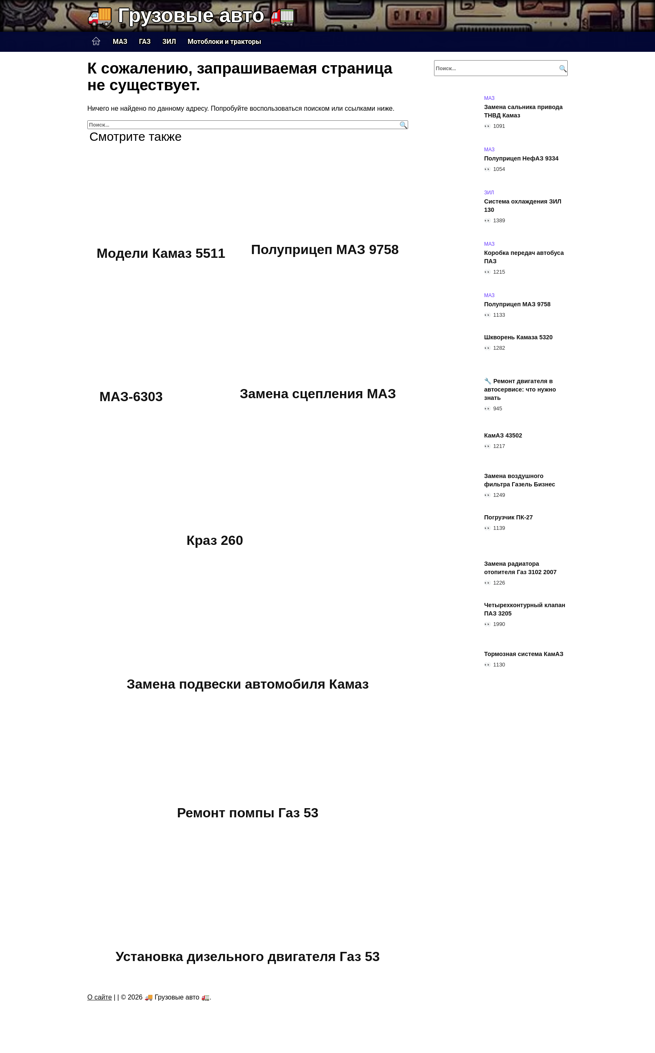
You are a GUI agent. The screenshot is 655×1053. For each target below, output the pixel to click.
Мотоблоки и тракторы (224, 42)
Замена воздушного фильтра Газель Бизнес (519, 480)
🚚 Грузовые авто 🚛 (191, 15)
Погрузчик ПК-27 (508, 517)
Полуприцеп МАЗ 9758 (325, 249)
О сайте (99, 997)
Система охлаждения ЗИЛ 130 (522, 205)
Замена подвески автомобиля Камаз (248, 684)
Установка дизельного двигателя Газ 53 (248, 956)
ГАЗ (145, 42)
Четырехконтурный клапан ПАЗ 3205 (524, 609)
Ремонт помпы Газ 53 (248, 812)
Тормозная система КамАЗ (524, 654)
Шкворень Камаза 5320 (518, 337)
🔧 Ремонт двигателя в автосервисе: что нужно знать (520, 389)
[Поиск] (402, 124)
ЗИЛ (169, 42)
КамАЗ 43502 (503, 435)
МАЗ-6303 (131, 396)
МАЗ (120, 42)
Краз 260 (215, 540)
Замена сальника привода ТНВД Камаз (523, 111)
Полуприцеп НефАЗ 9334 (521, 158)
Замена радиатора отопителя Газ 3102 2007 (520, 567)
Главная (96, 41)
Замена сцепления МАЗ (318, 394)
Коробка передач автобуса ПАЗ (524, 257)
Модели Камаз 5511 (160, 253)
